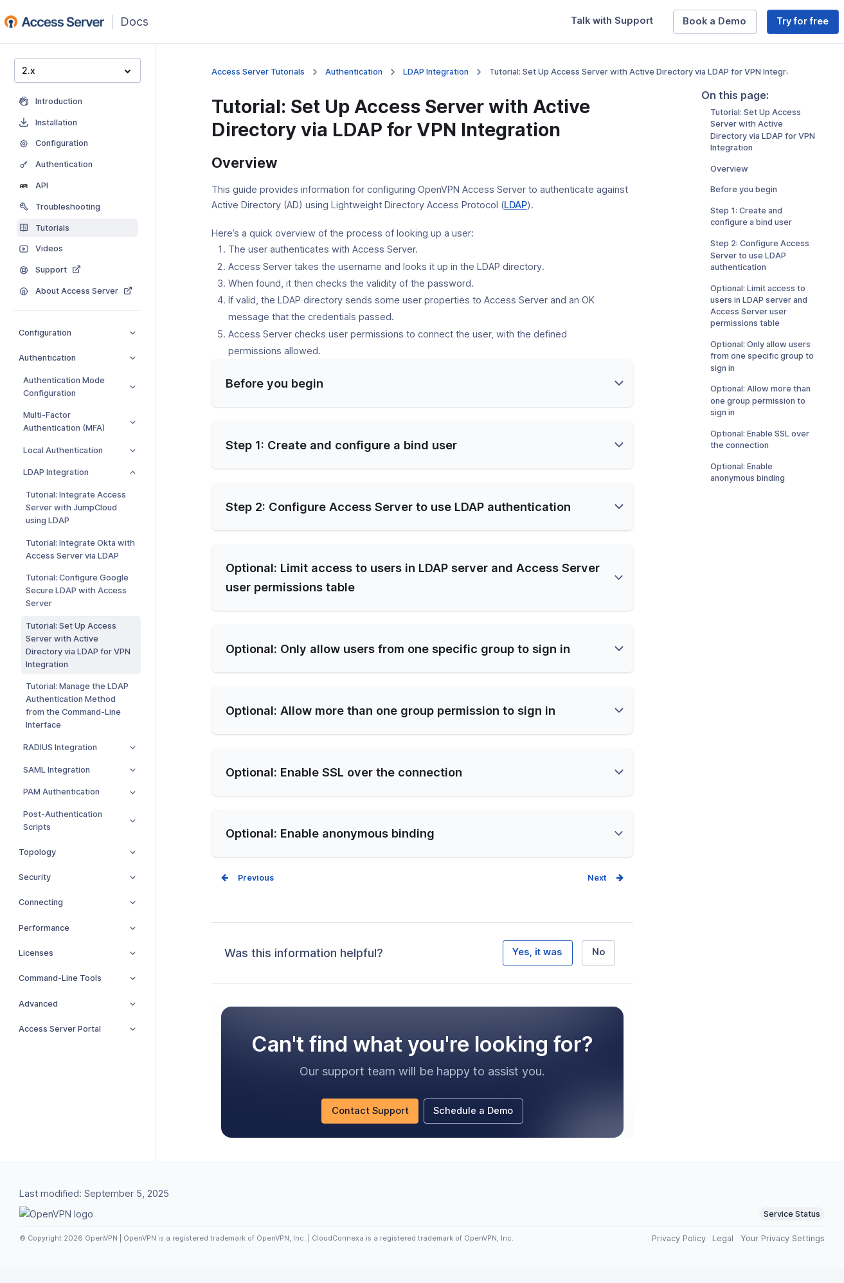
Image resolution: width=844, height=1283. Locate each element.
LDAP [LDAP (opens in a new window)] (515, 205)
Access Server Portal (77, 1029)
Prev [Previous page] (247, 892)
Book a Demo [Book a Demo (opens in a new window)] (720, 24)
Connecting (77, 902)
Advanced (77, 1004)
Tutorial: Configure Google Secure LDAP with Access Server (77, 590)
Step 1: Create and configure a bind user (751, 267)
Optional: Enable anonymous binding (747, 522)
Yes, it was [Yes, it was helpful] (537, 966)
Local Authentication (79, 450)
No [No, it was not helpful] (599, 966)
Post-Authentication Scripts (79, 820)
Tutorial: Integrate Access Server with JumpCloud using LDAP (76, 507)
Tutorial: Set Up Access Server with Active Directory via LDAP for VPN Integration (78, 645)
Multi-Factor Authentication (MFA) (79, 421)
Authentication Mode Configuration (79, 386)
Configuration (77, 332)
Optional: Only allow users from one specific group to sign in (762, 406)
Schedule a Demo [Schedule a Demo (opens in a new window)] (478, 1127)
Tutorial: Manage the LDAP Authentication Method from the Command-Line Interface (77, 705)
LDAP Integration (79, 472)
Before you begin (743, 240)
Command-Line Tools (77, 978)
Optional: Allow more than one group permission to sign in (760, 451)
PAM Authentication (79, 791)
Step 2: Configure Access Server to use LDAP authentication (759, 305)
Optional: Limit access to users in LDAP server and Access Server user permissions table (758, 356)
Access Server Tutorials (258, 71)
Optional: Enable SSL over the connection (759, 489)
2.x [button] (76, 70)
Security (77, 877)
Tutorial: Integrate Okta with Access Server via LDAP (80, 549)
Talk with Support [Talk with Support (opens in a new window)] (617, 23)
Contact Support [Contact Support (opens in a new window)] (375, 1127)
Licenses (77, 953)
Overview (729, 219)
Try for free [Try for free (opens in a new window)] (808, 24)
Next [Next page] (597, 892)
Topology (77, 852)
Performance (77, 928)
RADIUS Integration (79, 747)
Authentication (77, 358)
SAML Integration (79, 770)
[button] (422, 397)
